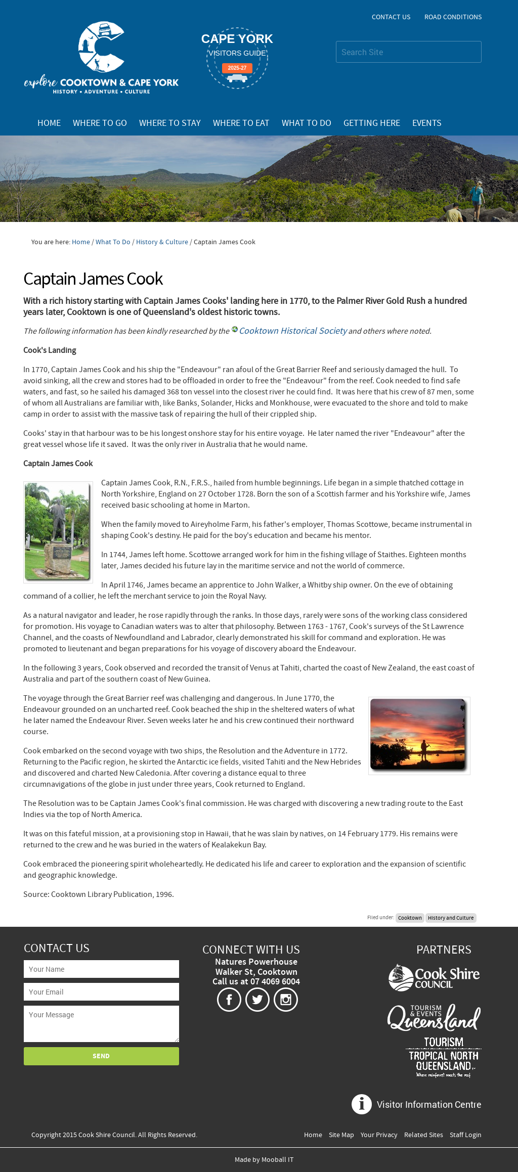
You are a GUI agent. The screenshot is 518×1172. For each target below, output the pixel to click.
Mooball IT (278, 1159)
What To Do (306, 123)
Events (427, 123)
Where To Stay (170, 123)
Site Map (341, 1135)
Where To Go (100, 123)
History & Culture (162, 242)
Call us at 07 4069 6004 (256, 982)
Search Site (335, 40)
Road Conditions (453, 17)
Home (49, 123)
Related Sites (423, 1135)
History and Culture (450, 917)
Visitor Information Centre (429, 1104)
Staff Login (466, 1135)
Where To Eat (241, 123)
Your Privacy (379, 1135)
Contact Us (391, 17)
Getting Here (371, 123)
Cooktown (410, 917)
